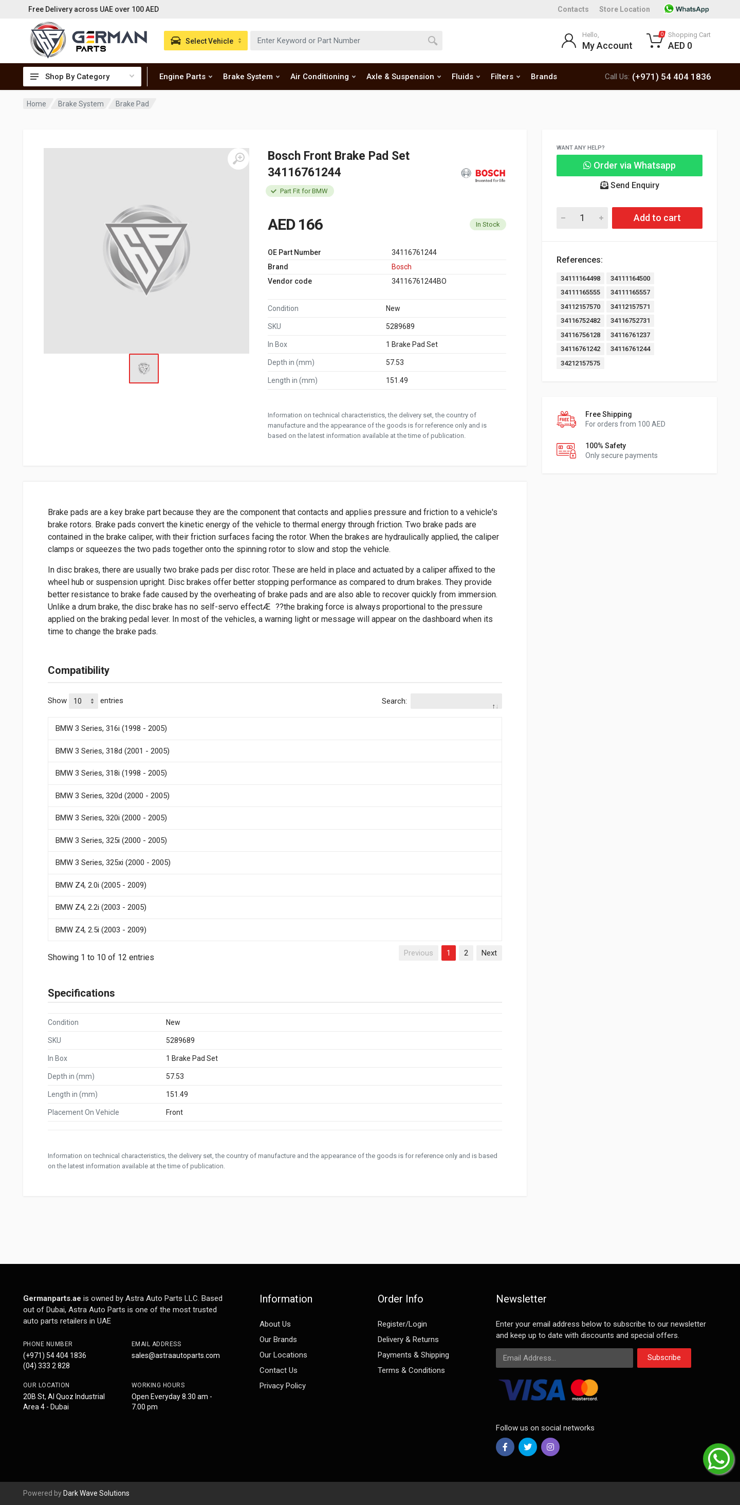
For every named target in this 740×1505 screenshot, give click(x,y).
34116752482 (580, 320)
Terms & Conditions (411, 1370)
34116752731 (630, 320)
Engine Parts (185, 76)
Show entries (85, 701)
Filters (505, 76)
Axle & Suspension (403, 76)
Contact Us (279, 1370)
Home (36, 104)
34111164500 (630, 278)
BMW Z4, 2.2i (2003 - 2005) (100, 907)
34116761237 (630, 335)
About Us (275, 1324)
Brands (544, 76)
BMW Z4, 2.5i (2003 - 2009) (100, 929)
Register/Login (402, 1324)
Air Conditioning (323, 76)
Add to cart (657, 217)
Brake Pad (132, 104)
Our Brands (278, 1339)
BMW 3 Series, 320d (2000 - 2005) (112, 795)
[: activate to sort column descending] (275, 715)
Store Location (624, 9)
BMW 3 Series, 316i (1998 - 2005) (111, 728)
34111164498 (580, 278)
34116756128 (580, 335)
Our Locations (283, 1355)
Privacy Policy (283, 1385)
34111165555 (580, 292)
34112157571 (630, 306)
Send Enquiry (629, 185)
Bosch (402, 267)
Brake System (251, 76)
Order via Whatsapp (629, 165)
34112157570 (580, 306)
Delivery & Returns (408, 1339)
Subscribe (664, 1357)
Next (489, 953)
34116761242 (580, 349)
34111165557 (630, 292)
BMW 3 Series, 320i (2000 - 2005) (111, 817)
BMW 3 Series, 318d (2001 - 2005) (112, 751)
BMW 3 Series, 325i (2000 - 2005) (111, 840)
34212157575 (580, 363)
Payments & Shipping (413, 1355)
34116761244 (630, 349)
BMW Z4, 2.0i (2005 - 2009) (100, 885)
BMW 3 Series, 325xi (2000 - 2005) (113, 862)
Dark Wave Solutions (96, 1493)
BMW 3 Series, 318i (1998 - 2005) (111, 773)
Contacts (573, 9)
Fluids (466, 76)
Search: (442, 701)
